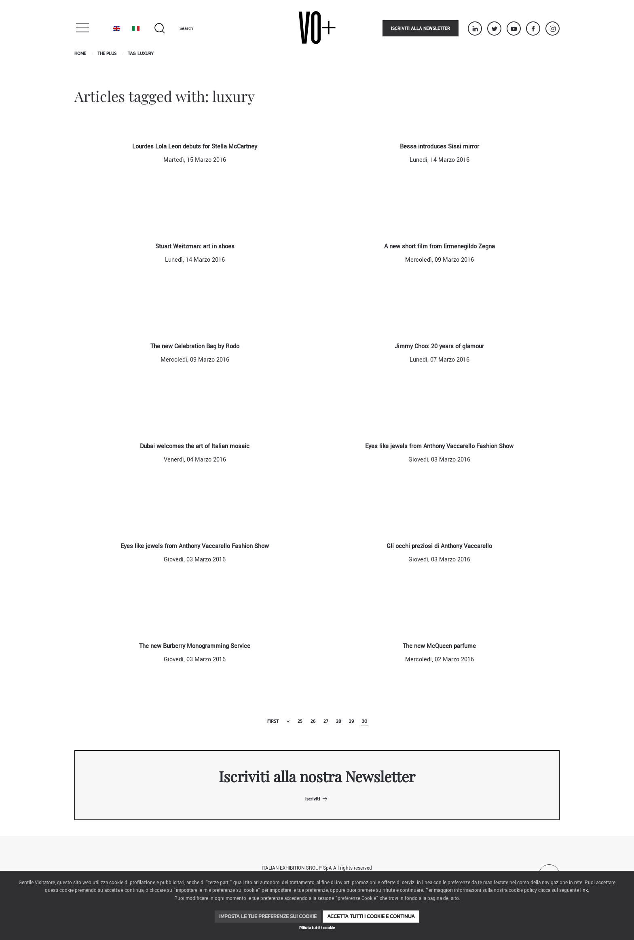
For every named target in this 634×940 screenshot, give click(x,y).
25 (300, 721)
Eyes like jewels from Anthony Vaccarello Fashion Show (439, 446)
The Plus (106, 53)
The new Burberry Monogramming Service (194, 646)
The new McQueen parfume (439, 646)
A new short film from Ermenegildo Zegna (439, 246)
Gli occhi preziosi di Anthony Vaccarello (439, 546)
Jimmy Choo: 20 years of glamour (439, 346)
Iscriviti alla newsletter (420, 28)
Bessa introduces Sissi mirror (439, 146)
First (273, 721)
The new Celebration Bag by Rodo (194, 346)
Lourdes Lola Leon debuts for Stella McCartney (194, 146)
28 (338, 721)
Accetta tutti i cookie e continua (371, 916)
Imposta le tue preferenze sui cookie (268, 916)
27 (325, 721)
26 (313, 721)
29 (351, 721)
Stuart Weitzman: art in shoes (195, 246)
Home (80, 53)
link (584, 890)
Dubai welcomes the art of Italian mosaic (194, 446)
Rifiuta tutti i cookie (317, 928)
